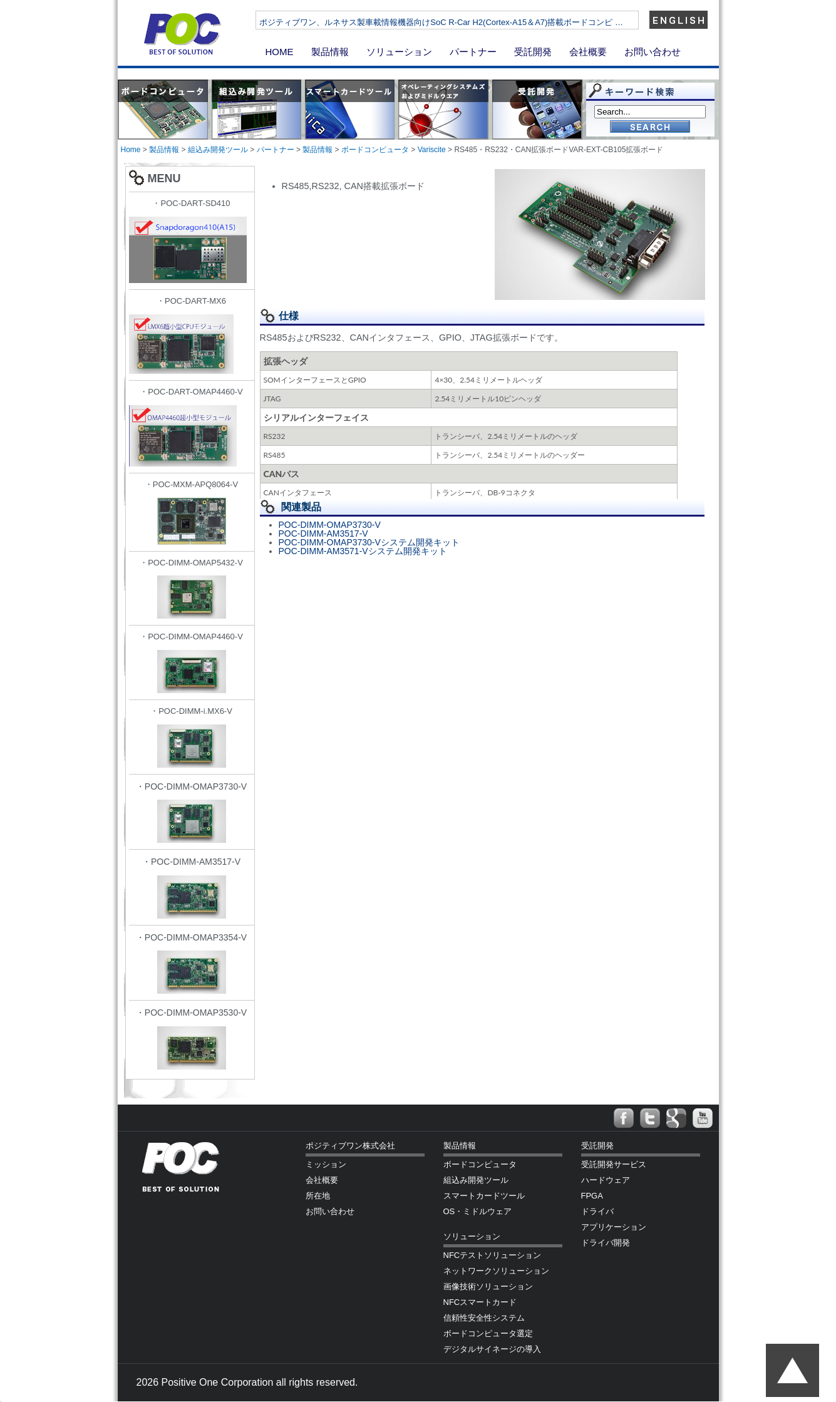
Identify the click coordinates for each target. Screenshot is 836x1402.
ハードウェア (605, 1180)
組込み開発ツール (218, 149)
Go (650, 127)
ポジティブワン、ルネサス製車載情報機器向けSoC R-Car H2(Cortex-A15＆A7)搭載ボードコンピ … (479, 22)
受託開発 (533, 51)
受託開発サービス (613, 1164)
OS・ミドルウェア (477, 1211)
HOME (280, 51)
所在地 (318, 1195)
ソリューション (399, 51)
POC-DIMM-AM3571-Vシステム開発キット (363, 551)
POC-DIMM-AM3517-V (323, 533)
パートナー (473, 51)
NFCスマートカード (480, 1302)
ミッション (326, 1164)
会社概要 (588, 51)
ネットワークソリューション (496, 1271)
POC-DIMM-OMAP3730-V (330, 525)
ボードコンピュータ (375, 149)
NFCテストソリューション (492, 1255)
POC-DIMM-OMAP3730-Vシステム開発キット (369, 542)
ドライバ (597, 1211)
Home (131, 149)
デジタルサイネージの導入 (492, 1349)
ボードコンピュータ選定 (488, 1333)
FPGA (592, 1195)
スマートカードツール (484, 1195)
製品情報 (330, 51)
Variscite (432, 149)
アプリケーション (613, 1227)
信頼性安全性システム (484, 1317)
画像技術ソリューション (488, 1286)
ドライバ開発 (605, 1242)
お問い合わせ (652, 51)
